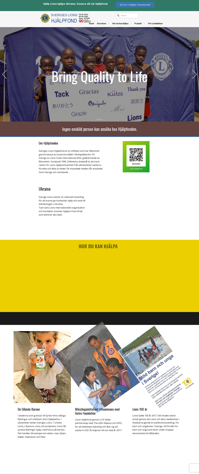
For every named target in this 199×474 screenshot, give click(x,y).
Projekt (138, 23)
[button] (4, 74)
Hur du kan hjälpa (120, 23)
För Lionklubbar (155, 23)
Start (91, 23)
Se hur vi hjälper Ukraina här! (135, 4)
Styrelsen (101, 23)
